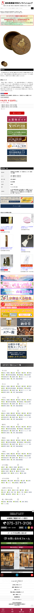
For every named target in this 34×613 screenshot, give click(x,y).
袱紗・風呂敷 (29, 492)
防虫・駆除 (23, 473)
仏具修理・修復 (14, 376)
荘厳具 (19, 372)
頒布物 (4, 501)
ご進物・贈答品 (24, 501)
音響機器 (14, 469)
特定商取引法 (17, 597)
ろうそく (9, 482)
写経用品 (17, 501)
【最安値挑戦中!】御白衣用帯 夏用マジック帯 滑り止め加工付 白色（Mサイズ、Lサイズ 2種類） (26, 268)
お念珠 (4, 492)
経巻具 (13, 372)
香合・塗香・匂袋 (12, 492)
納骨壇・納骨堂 (6, 378)
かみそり (5, 490)
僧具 (4, 374)
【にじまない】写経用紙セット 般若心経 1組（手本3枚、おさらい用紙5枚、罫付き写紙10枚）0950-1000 (7, 228)
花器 (15, 494)
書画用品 (9, 494)
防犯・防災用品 (21, 471)
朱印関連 (10, 501)
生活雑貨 (11, 480)
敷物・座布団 (6, 471)
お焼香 (29, 480)
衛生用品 (17, 480)
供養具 (21, 11)
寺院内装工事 (6, 376)
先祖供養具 (28, 374)
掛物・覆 (13, 471)
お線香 (23, 480)
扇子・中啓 (21, 492)
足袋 (27, 490)
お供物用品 (16, 482)
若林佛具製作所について (17, 572)
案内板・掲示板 (22, 469)
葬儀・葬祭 (23, 482)
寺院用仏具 (17, 11)
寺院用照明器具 (6, 469)
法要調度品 (21, 374)
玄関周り (21, 467)
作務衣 (22, 490)
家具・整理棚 (14, 467)
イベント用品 (6, 503)
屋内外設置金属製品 (11, 374)
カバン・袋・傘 (21, 494)
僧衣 (10, 490)
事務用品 (5, 480)
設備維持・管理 (6, 473)
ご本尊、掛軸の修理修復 (17, 378)
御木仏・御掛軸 (6, 372)
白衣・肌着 (16, 490)
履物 (4, 494)
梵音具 (29, 372)
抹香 (4, 482)
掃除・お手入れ (15, 473)
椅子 (4, 467)
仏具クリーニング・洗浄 (25, 376)
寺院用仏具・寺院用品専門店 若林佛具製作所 (7, 11)
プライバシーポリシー (17, 599)
